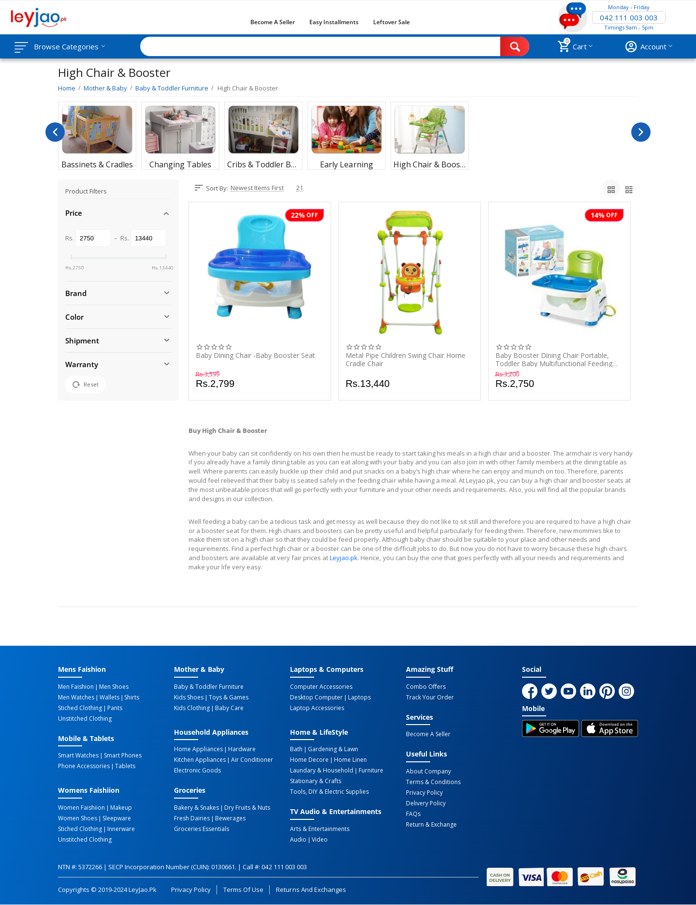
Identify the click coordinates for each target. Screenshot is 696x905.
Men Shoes (114, 687)
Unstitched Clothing (85, 719)
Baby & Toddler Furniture (209, 687)
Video (320, 840)
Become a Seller (272, 22)
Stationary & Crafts (315, 781)
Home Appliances (198, 749)
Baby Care (229, 708)
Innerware (121, 829)
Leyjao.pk (344, 557)
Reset (85, 384)
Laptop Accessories (317, 708)
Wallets (109, 697)
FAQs (413, 814)
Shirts (131, 697)
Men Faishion (76, 687)
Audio (298, 840)
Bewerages (230, 818)
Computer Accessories (321, 687)
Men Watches (76, 697)
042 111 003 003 (629, 17)
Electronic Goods (197, 770)
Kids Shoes (188, 697)
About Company (428, 771)
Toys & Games (228, 697)
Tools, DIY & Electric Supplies (329, 792)
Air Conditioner (252, 760)
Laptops (359, 697)
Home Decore (309, 760)
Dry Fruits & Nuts (247, 808)
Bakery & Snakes (196, 808)
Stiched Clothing (80, 708)
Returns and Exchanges (311, 889)
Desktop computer (316, 697)
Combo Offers (426, 687)
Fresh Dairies (192, 818)
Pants (114, 708)
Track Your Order (430, 697)
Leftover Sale (391, 22)
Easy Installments (334, 22)
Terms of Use (243, 889)
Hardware (242, 749)
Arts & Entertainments (319, 829)
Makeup (121, 808)
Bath (296, 749)
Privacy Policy (424, 793)
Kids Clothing (192, 708)
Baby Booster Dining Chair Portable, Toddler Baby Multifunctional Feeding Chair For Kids (553, 359)
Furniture (371, 770)
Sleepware (116, 818)
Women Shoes (77, 818)
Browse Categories (66, 46)
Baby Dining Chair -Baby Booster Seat (255, 356)
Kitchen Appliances (200, 760)
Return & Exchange (431, 825)
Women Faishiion (81, 808)
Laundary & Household (321, 770)
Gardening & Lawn (333, 749)
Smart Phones (123, 755)
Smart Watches (78, 755)
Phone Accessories (84, 766)
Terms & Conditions (433, 782)
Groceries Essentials (201, 829)
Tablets (125, 766)
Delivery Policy (426, 803)
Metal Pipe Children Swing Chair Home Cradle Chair (405, 359)
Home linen (350, 760)
